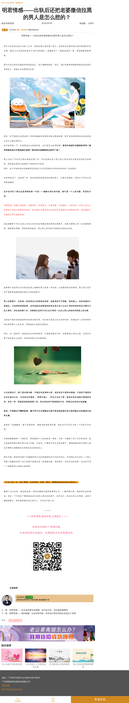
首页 (3, 3)
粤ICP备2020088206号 (12, 689)
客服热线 (100, 699)
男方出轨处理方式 (15, 620)
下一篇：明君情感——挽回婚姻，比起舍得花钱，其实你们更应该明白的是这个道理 (38, 613)
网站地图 (6, 686)
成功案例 (10, 3)
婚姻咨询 (19, 3)
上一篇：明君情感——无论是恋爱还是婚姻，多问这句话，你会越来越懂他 (34, 610)
